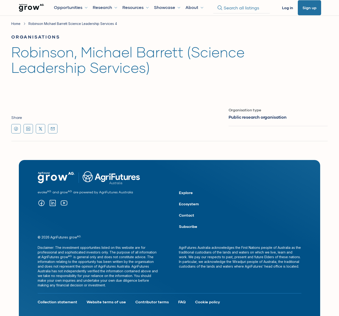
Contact (186, 215)
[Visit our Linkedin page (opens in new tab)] (52, 203)
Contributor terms (152, 302)
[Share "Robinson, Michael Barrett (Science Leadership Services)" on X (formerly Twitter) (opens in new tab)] (40, 128)
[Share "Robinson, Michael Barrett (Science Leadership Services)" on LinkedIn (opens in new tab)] (28, 128)
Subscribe (188, 226)
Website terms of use (106, 302)
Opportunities (71, 7)
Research (105, 7)
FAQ (182, 302)
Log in (287, 7)
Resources (135, 7)
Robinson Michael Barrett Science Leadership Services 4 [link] (72, 24)
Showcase (167, 7)
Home (15, 24)
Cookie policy (207, 302)
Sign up (309, 7)
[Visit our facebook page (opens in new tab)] (41, 203)
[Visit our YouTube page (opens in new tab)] (64, 203)
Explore (186, 192)
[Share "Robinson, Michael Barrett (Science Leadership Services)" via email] (52, 128)
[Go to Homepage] (31, 8)
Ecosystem (189, 204)
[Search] (241, 7)
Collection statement (57, 302)
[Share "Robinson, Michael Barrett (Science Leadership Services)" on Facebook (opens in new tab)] (16, 128)
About (195, 7)
